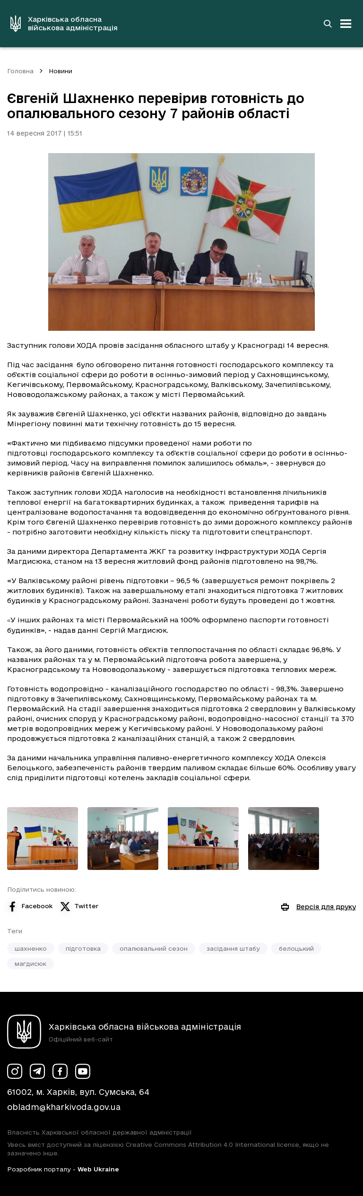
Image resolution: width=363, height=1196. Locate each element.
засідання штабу (233, 948)
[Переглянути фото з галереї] (42, 838)
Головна (20, 71)
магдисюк (30, 963)
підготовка (83, 948)
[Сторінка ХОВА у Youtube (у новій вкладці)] (82, 1071)
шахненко (31, 948)
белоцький (296, 948)
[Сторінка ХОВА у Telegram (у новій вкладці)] (37, 1071)
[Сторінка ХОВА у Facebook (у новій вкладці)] (60, 1071)
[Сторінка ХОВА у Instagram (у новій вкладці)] (14, 1071)
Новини (60, 71)
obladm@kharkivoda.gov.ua (64, 1106)
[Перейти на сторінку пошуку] (327, 23)
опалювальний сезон (154, 948)
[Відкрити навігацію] (346, 23)
